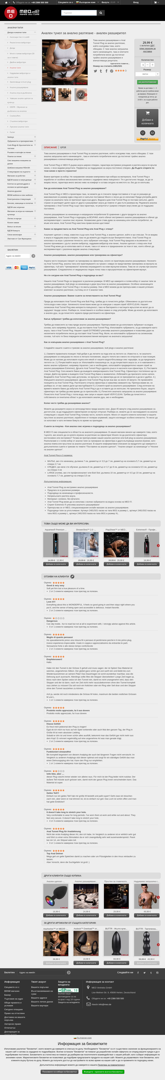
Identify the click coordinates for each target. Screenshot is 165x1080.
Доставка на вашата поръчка (14, 1019)
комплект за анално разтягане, (59, 291)
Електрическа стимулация (19, 199)
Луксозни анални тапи (19, 126)
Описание (50, 148)
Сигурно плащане (13, 1010)
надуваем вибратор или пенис (104, 244)
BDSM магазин (11, 992)
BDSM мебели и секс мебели (20, 195)
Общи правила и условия (13, 1005)
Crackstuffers (14, 115)
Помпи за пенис (14, 156)
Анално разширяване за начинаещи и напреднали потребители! (75, 215)
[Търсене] (101, 13)
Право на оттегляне (14, 1014)
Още (85, 94)
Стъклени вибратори (18, 121)
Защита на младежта (68, 1003)
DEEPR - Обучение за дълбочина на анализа (17, 109)
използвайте (115, 366)
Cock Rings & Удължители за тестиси (20, 146)
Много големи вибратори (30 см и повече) (20, 55)
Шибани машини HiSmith (18, 167)
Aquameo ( (84, 366)
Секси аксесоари (14, 234)
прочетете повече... (120, 63)
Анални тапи (15, 67)
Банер (7, 996)
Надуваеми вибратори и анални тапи (18, 75)
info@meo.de (105, 1005)
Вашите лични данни (42, 1003)
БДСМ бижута (13, 230)
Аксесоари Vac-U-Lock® (19, 37)
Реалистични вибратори (19, 42)
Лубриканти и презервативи (20, 141)
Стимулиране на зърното (18, 171)
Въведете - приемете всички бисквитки (103, 1071)
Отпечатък (9, 1029)
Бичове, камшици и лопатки (20, 203)
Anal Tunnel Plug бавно (90, 375)
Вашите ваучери (39, 1006)
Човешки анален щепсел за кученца (20, 100)
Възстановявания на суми (42, 993)
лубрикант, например (68, 366)
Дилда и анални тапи (16, 32)
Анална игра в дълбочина (20, 93)
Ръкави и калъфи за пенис (19, 152)
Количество (147, 60)
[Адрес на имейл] (17, 256)
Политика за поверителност (111, 1065)
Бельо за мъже (14, 226)
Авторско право (12, 1025)
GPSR (63, 148)
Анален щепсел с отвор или (134, 244)
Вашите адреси (39, 999)
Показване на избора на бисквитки (59, 1071)
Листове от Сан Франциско (19, 238)
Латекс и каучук (14, 218)
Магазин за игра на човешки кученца (20, 213)
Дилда (12, 48)
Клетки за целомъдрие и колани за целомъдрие (18, 185)
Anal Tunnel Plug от (53, 166)
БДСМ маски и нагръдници (19, 180)
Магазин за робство (16, 175)
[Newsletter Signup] (33, 256)
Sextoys (10, 137)
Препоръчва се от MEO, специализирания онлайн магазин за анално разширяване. (88, 509)
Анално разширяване (18, 87)
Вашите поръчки (40, 988)
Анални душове (14, 191)
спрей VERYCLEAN (113, 395)
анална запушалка (53, 157)
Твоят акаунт (38, 982)
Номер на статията (103, 66)
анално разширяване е (60, 154)
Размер (148, 69)
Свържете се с (65, 2)
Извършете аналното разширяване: (61, 381)
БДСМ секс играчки (15, 207)
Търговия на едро (13, 1000)
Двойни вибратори (17, 62)
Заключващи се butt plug (20, 82)
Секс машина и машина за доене (19, 162)
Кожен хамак (13, 222)
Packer (12, 132)
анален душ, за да (55, 314)
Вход (136, 2)
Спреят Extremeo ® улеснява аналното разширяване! (73, 506)
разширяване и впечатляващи (58, 160)
